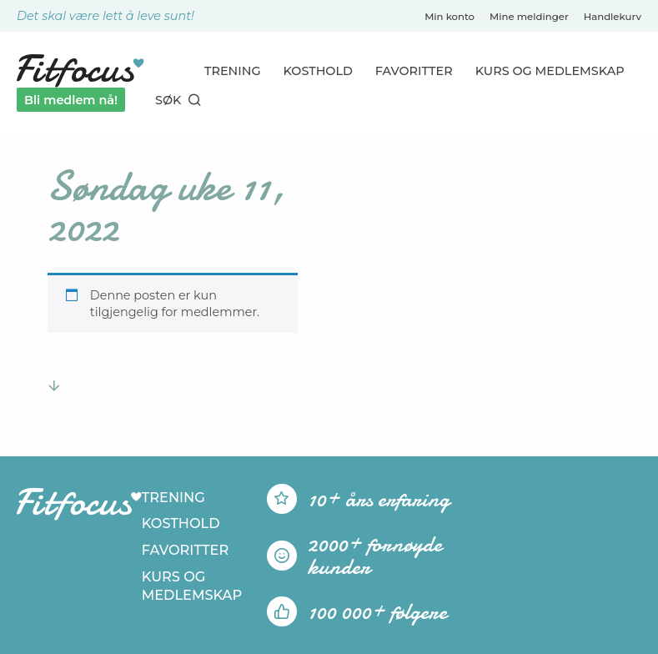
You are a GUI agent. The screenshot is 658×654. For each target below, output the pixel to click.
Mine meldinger (529, 17)
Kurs (550, 70)
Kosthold (318, 70)
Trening (232, 70)
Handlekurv (612, 17)
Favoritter (414, 70)
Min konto (449, 17)
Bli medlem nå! (71, 100)
